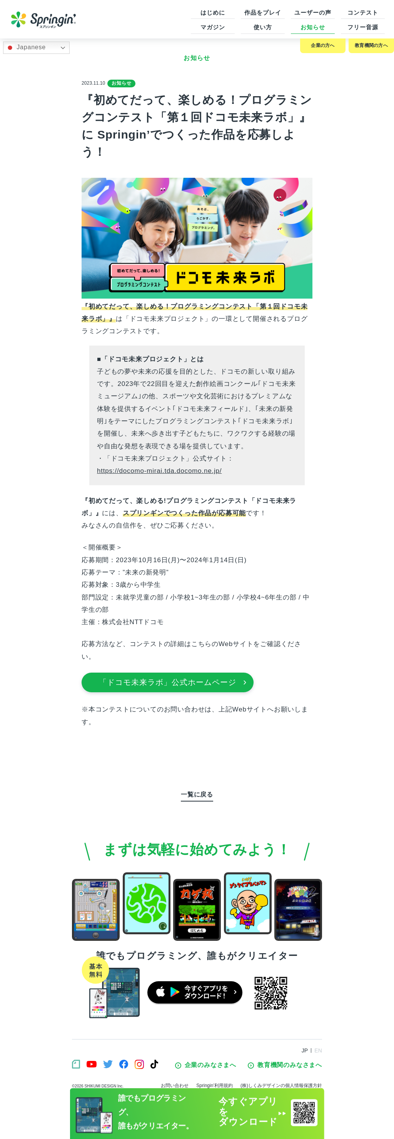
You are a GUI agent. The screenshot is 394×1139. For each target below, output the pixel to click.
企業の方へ (322, 45)
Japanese (25, 47)
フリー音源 (362, 27)
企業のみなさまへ (205, 1065)
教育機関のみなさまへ (285, 1065)
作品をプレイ (262, 12)
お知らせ (313, 27)
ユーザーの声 (312, 12)
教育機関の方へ (371, 45)
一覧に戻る (197, 794)
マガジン (212, 27)
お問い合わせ (175, 1085)
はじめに (212, 12)
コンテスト (362, 12)
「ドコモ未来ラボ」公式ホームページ (173, 682)
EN (318, 1050)
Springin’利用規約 (214, 1085)
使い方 (263, 27)
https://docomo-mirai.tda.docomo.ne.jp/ (159, 470)
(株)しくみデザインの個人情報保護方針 (281, 1085)
